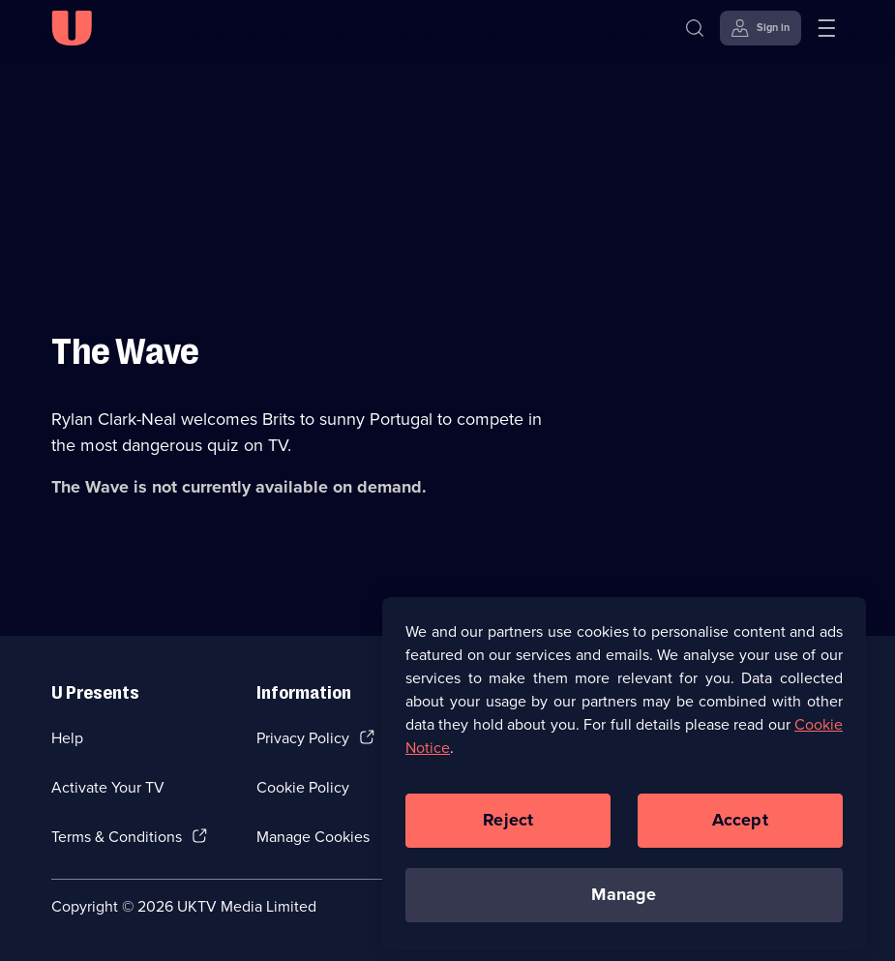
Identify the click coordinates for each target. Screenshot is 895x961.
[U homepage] (71, 28)
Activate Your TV (107, 787)
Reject (508, 826)
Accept (740, 826)
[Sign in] (760, 28)
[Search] (699, 28)
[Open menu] (826, 28)
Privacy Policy (302, 738)
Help (67, 738)
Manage (623, 901)
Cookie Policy (302, 787)
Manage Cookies (313, 837)
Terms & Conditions (116, 837)
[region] (624, 779)
